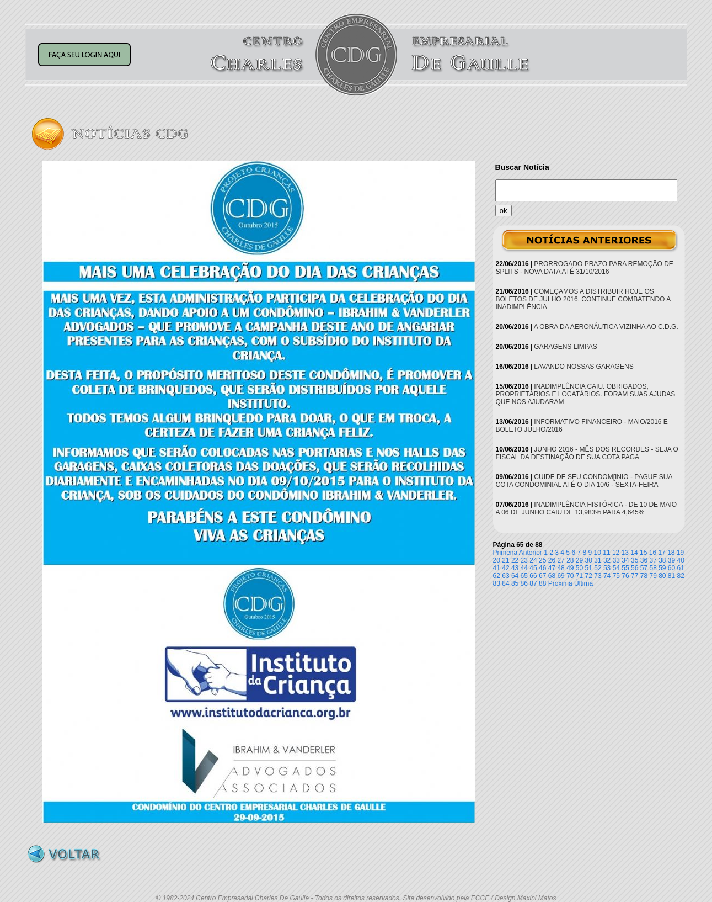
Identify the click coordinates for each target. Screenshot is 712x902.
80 (662, 576)
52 (597, 568)
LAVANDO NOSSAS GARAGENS (583, 366)
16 (652, 552)
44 (524, 568)
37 (652, 560)
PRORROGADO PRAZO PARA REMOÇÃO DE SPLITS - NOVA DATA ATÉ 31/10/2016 (584, 267)
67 (542, 576)
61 (680, 568)
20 (496, 560)
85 (514, 583)
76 (625, 576)
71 (579, 576)
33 (616, 560)
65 (524, 576)
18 (670, 552)
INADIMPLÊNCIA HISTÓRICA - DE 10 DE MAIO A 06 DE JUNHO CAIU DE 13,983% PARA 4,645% (586, 508)
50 (579, 568)
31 (597, 560)
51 (588, 568)
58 (652, 568)
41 (496, 568)
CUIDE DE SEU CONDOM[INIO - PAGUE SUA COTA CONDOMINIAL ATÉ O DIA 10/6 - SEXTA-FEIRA (584, 481)
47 (551, 568)
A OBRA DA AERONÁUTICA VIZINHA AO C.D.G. (606, 327)
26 (551, 560)
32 (607, 560)
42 (505, 568)
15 (643, 552)
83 (496, 583)
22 (514, 560)
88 (542, 583)
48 (560, 568)
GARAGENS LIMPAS (565, 347)
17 (661, 552)
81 (671, 576)
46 (542, 568)
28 (570, 560)
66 (533, 576)
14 (634, 552)
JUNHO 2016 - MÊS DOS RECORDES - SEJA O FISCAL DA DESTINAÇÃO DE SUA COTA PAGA (587, 453)
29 (579, 560)
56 (634, 568)
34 (625, 560)
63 (505, 576)
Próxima (560, 583)
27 (560, 560)
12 (615, 552)
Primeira (505, 552)
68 (551, 576)
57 (643, 568)
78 (643, 576)
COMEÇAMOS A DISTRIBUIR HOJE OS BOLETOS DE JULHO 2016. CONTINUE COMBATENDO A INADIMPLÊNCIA (583, 299)
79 (652, 576)
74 (607, 576)
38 (662, 560)
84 (505, 583)
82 (680, 576)
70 (570, 576)
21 (505, 560)
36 (643, 560)
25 (542, 560)
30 (588, 560)
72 (588, 576)
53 (607, 568)
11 (606, 552)
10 (597, 552)
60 (671, 568)
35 (634, 560)
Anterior (530, 552)
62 (496, 576)
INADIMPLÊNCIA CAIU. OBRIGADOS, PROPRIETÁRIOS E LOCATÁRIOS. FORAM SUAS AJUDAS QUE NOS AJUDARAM (586, 394)
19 (680, 552)
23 (524, 560)
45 (533, 568)
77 (634, 576)
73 (597, 576)
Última (583, 583)
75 (616, 576)
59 (662, 568)
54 (616, 568)
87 (533, 583)
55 (625, 568)
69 (560, 576)
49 (570, 568)
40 (680, 560)
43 (514, 568)
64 (514, 576)
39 (671, 560)
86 (524, 583)
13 (625, 552)
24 (533, 560)
